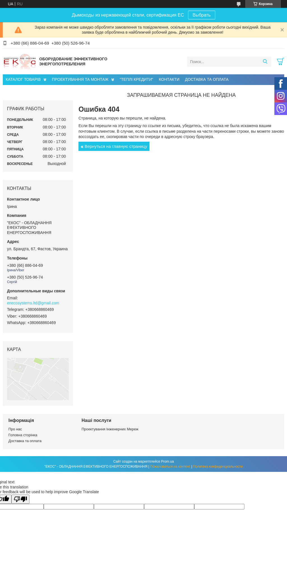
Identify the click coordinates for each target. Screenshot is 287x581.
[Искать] (265, 62)
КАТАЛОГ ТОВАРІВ (23, 79)
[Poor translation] (20, 499)
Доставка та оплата (24, 441)
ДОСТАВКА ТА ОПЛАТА (206, 79)
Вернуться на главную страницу (116, 146)
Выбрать (201, 15)
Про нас (15, 429)
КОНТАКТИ (169, 79)
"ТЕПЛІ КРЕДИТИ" (136, 79)
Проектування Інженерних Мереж (110, 429)
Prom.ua (167, 461)
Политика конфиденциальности (218, 467)
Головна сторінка (22, 435)
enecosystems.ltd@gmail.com (33, 303)
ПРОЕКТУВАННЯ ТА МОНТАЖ (80, 79)
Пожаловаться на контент (170, 467)
